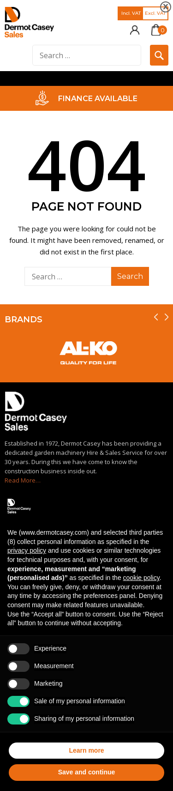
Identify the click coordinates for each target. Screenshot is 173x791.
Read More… (23, 480)
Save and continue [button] (86, 772)
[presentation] (156, 317)
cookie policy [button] (141, 577)
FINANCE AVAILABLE (97, 98)
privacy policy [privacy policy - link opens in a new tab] (26, 550)
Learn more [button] (86, 750)
